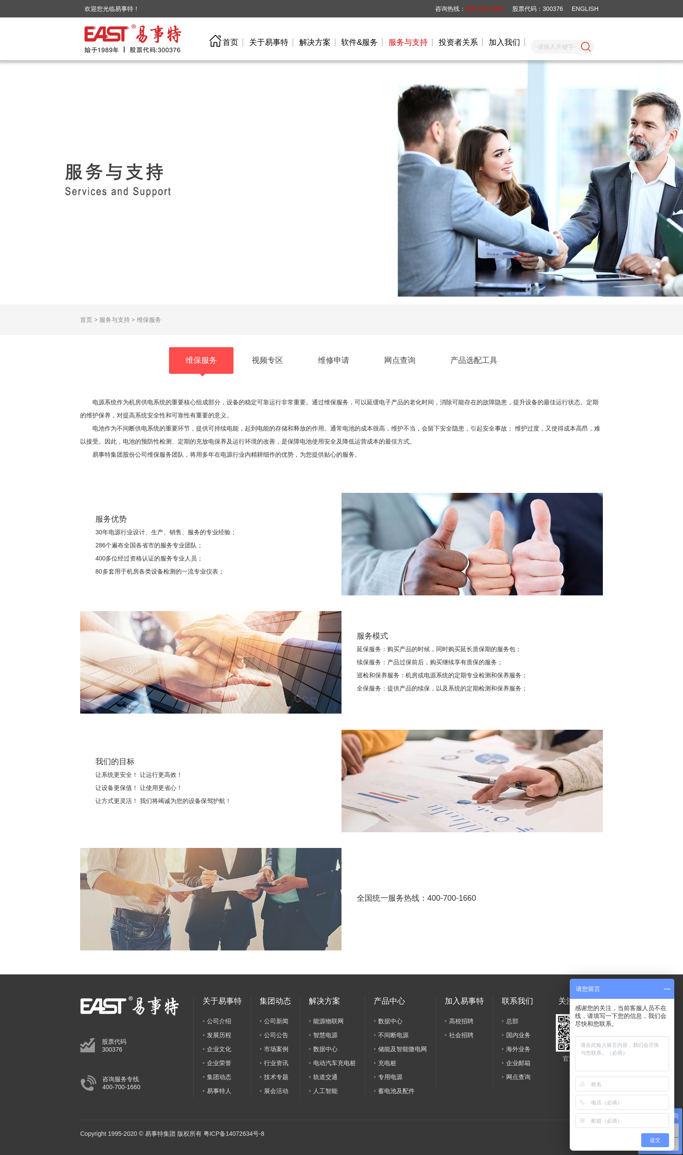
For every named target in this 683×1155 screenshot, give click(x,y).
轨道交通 (325, 1076)
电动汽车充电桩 (334, 1062)
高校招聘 (461, 1021)
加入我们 (504, 42)
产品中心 (389, 1001)
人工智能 (325, 1090)
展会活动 (276, 1090)
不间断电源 (393, 1035)
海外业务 (518, 1049)
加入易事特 (464, 1001)
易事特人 (219, 1090)
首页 (230, 42)
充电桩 (387, 1062)
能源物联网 (328, 1021)
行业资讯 (276, 1062)
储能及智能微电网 (402, 1049)
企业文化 (219, 1049)
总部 (512, 1021)
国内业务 (518, 1035)
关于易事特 (268, 42)
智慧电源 (325, 1035)
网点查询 (518, 1076)
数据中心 (325, 1049)
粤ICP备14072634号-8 (233, 1133)
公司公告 (276, 1035)
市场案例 (276, 1049)
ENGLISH (585, 8)
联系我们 (517, 1001)
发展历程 (219, 1035)
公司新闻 (276, 1021)
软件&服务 (359, 42)
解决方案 (315, 42)
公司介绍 (219, 1021)
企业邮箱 (518, 1062)
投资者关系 (458, 42)
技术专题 (276, 1076)
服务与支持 (408, 42)
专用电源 (390, 1076)
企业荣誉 (219, 1062)
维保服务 (149, 319)
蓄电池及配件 (396, 1090)
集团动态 (219, 1076)
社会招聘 (461, 1035)
